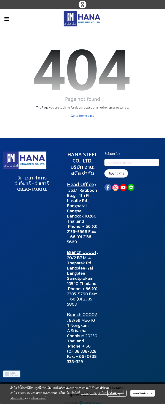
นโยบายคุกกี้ (38, 398)
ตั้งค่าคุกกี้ (117, 393)
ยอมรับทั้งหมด (142, 393)
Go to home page (82, 115)
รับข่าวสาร (116, 173)
